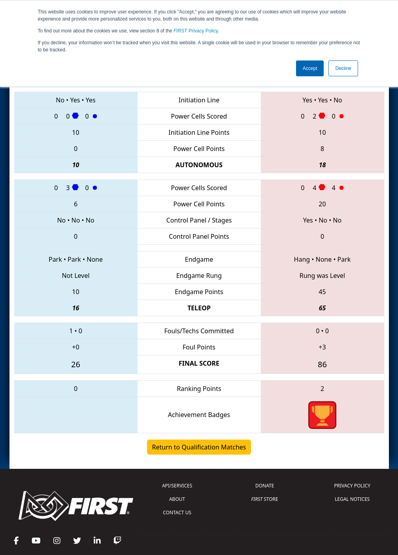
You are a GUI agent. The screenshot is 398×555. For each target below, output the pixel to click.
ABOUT (177, 499)
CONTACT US (177, 512)
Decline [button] (343, 68)
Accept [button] (310, 68)
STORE (264, 499)
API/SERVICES (177, 485)
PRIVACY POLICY (352, 485)
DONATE (264, 485)
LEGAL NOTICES (352, 499)
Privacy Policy (196, 31)
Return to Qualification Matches (199, 447)
